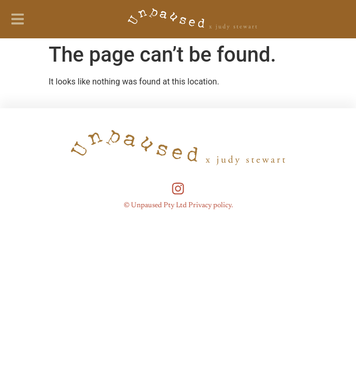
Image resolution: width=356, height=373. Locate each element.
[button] (17, 19)
